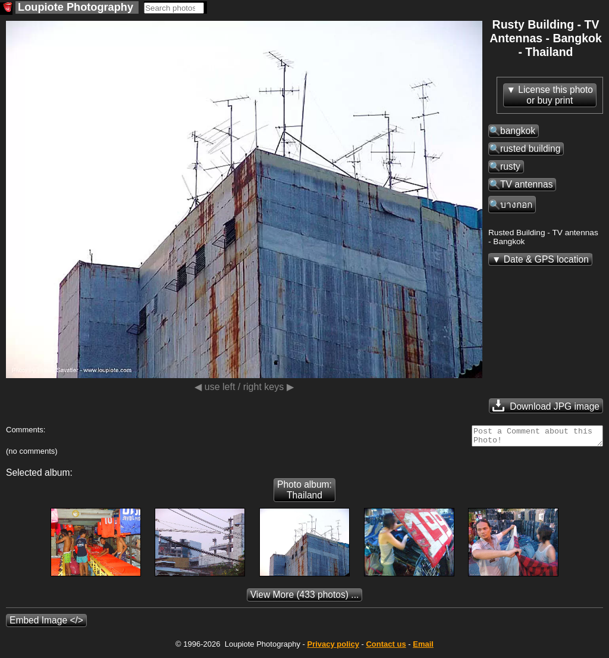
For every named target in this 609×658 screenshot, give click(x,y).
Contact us (386, 647)
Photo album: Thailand (304, 493)
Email (423, 647)
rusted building (530, 149)
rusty (510, 166)
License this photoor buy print (555, 95)
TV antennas (526, 184)
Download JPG (545, 405)
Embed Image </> (46, 624)
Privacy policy (333, 647)
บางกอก (516, 204)
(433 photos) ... (304, 598)
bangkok (517, 131)
